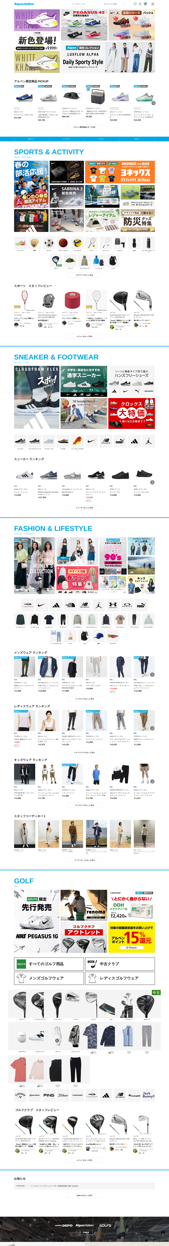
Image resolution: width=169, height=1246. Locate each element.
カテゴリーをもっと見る (84, 275)
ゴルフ (136, 139)
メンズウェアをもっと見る (84, 699)
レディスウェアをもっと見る (84, 752)
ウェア (101, 139)
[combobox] (86, 4)
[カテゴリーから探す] (114, 4)
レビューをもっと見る (84, 336)
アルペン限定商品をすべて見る (84, 127)
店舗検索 (86, 1232)
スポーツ (31, 139)
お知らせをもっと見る (84, 1195)
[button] (153, 103)
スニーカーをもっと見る (84, 508)
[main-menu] (153, 4)
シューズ (66, 139)
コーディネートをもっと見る (84, 860)
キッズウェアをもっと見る (84, 805)
